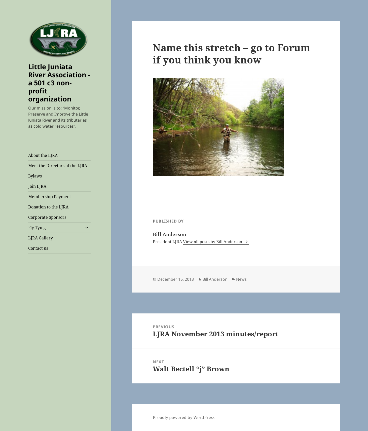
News (241, 279)
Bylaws (35, 176)
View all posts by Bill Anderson (213, 241)
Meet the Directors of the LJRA (57, 165)
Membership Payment (49, 196)
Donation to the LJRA (48, 207)
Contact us (38, 248)
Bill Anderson (215, 279)
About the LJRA (43, 155)
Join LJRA (37, 186)
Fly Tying (37, 227)
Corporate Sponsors (47, 217)
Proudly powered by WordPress (183, 417)
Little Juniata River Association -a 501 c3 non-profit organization (59, 82)
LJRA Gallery (40, 238)
